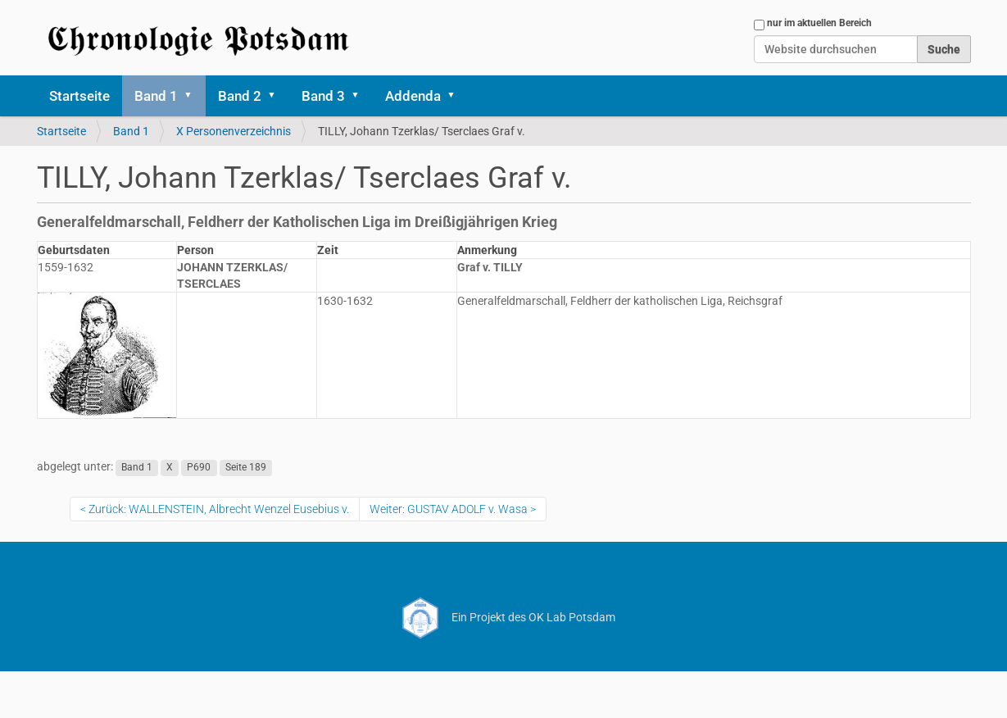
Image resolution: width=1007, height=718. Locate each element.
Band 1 (156, 96)
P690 (199, 467)
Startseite (79, 96)
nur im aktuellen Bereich (819, 23)
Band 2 (239, 96)
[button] (194, 95)
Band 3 (323, 96)
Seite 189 (245, 467)
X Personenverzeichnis (233, 131)
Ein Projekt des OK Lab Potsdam (503, 617)
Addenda (413, 96)
